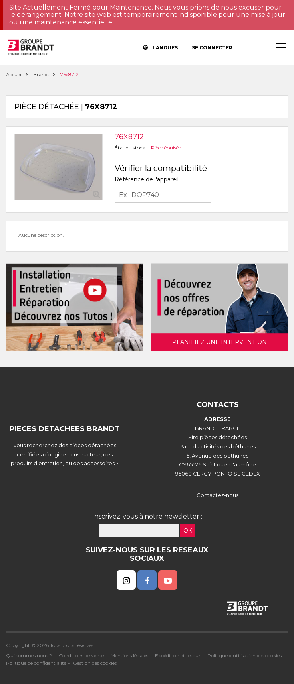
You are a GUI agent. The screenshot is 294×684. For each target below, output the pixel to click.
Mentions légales (129, 655)
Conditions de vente (81, 655)
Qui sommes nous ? (29, 655)
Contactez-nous (217, 495)
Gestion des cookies (95, 663)
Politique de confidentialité (36, 663)
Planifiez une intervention (219, 342)
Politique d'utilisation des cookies (244, 655)
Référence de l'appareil (147, 179)
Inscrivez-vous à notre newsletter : (147, 516)
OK (187, 530)
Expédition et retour (178, 655)
